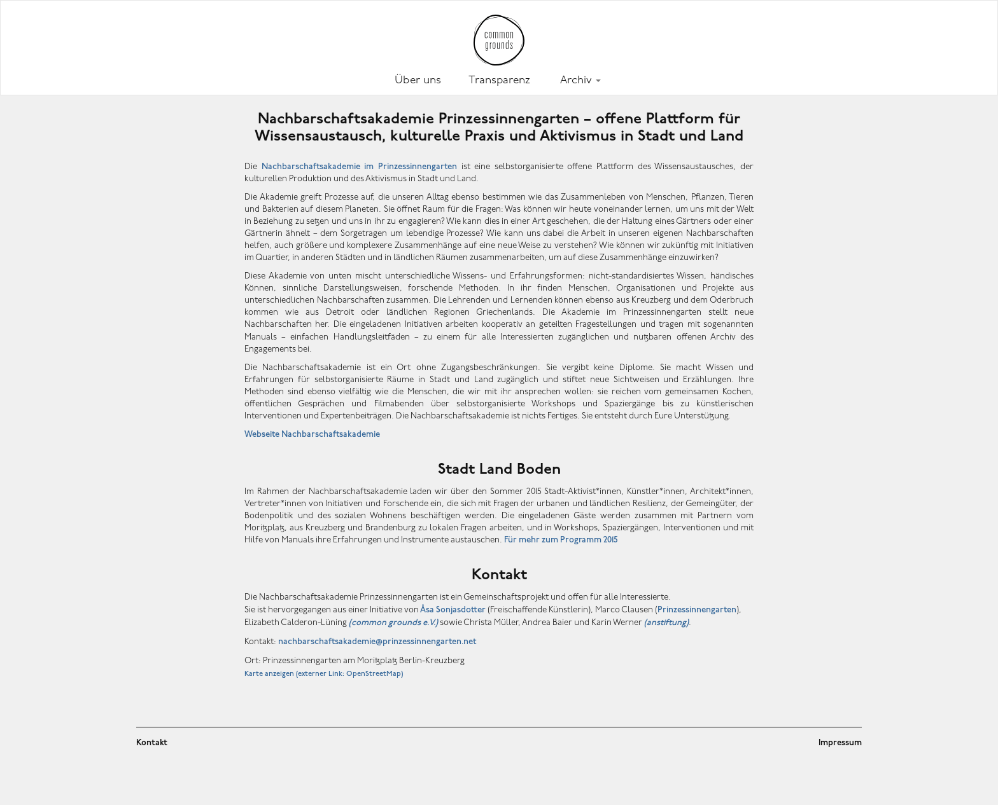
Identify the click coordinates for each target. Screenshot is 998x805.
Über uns (418, 80)
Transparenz (499, 80)
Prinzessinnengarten (696, 610)
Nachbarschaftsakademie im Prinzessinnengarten (359, 167)
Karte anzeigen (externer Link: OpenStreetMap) (323, 674)
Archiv (580, 80)
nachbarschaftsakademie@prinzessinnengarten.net (377, 642)
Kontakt (151, 743)
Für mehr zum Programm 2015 (561, 540)
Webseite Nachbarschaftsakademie (312, 434)
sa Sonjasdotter (452, 610)
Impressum (840, 743)
